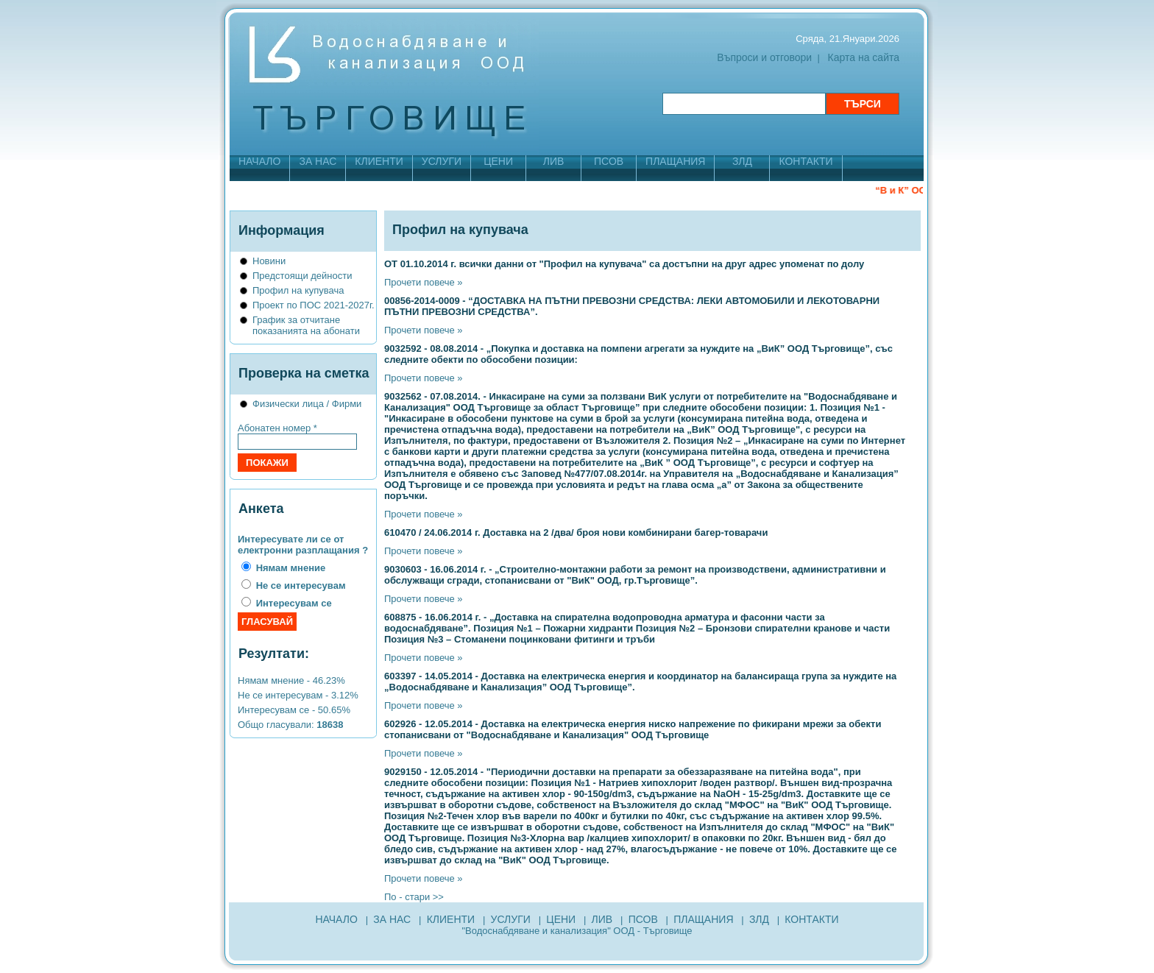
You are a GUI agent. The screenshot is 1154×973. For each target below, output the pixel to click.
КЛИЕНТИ (379, 161)
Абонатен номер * (277, 428)
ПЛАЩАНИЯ (675, 161)
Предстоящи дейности (302, 275)
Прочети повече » (423, 282)
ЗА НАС (317, 161)
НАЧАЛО (259, 161)
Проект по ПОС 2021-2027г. (313, 305)
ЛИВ (553, 161)
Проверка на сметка (303, 373)
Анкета (260, 508)
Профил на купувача (298, 290)
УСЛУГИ (441, 161)
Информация (281, 230)
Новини (269, 260)
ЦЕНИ (498, 161)
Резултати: (273, 653)
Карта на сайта (863, 57)
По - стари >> (414, 896)
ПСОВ (608, 161)
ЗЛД (742, 161)
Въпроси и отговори (764, 57)
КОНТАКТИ (805, 161)
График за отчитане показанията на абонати (306, 325)
